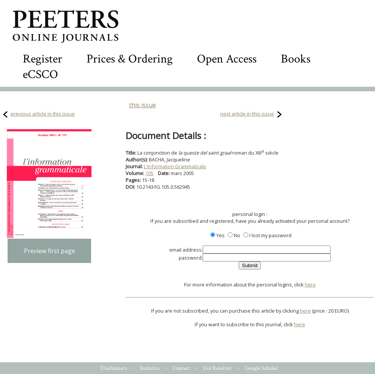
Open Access (227, 59)
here (310, 284)
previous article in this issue (43, 113)
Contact (181, 368)
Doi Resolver (217, 368)
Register (42, 59)
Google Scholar (261, 368)
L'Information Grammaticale (175, 166)
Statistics (149, 368)
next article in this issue (247, 113)
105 (149, 173)
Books (295, 59)
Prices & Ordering (130, 59)
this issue (142, 105)
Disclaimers (114, 368)
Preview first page (49, 251)
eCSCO (40, 74)
